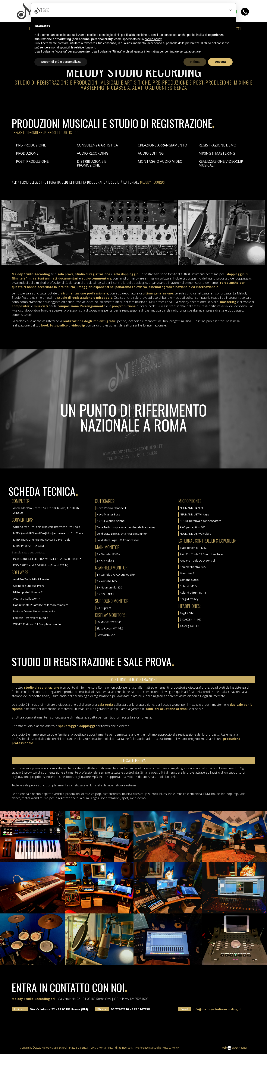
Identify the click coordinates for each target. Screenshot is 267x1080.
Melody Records (152, 207)
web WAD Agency (234, 1073)
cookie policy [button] (153, 39)
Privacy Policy (171, 1073)
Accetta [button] (220, 61)
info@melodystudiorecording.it (217, 1035)
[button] (230, 10)
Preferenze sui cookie (148, 1073)
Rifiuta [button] (195, 61)
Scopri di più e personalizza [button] (61, 61)
